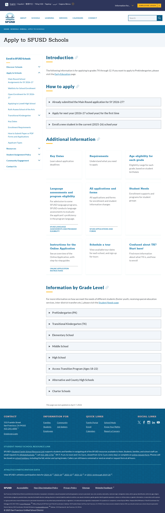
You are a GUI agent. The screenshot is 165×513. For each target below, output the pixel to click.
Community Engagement (17, 160)
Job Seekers (62, 427)
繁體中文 (29, 4)
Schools (35, 18)
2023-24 (59, 474)
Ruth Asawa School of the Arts (21, 109)
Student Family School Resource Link (28, 451)
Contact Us (11, 166)
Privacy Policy (70, 487)
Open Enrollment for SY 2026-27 (21, 96)
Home (6, 29)
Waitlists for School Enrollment (21, 88)
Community (62, 422)
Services (63, 18)
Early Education (62, 74)
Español (21, 4)
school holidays (22, 458)
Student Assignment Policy (18, 154)
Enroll (23, 29)
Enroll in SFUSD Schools (18, 58)
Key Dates (12, 121)
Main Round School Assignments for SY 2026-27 (20, 81)
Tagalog (48, 4)
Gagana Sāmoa (65, 4)
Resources (11, 148)
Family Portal (92, 422)
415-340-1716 (47, 454)
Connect (92, 18)
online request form (140, 454)
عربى (55, 4)
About (23, 18)
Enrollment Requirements (19, 127)
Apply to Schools (14, 73)
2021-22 (79, 474)
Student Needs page (109, 302)
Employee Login (149, 5)
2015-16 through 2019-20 (99, 474)
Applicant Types (15, 142)
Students (47, 427)
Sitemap (86, 487)
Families (47, 422)
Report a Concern (112, 431)
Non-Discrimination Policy (46, 487)
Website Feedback (104, 487)
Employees (48, 431)
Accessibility (22, 487)
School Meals (110, 422)
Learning (49, 18)
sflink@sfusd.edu (27, 454)
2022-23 (69, 474)
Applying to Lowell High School (21, 103)
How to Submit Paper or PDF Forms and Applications (21, 135)
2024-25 (48, 474)
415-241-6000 (11, 428)
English (13, 4)
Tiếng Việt (39, 4)
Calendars (78, 18)
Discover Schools (14, 67)
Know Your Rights (112, 427)
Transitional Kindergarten (19, 115)
